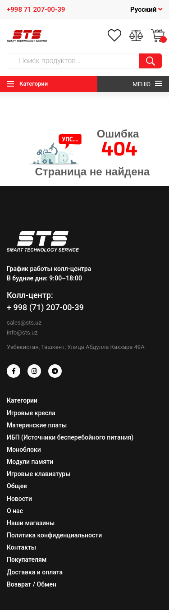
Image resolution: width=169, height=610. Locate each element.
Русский (146, 9)
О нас (15, 510)
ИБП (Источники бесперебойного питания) (70, 437)
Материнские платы (37, 425)
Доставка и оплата (35, 572)
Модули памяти (30, 461)
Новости (19, 498)
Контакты (21, 547)
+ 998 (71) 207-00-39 (45, 307)
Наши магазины (31, 523)
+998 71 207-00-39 (36, 9)
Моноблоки (24, 449)
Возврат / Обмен (31, 584)
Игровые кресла (31, 413)
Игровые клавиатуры (38, 473)
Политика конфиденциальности (54, 535)
